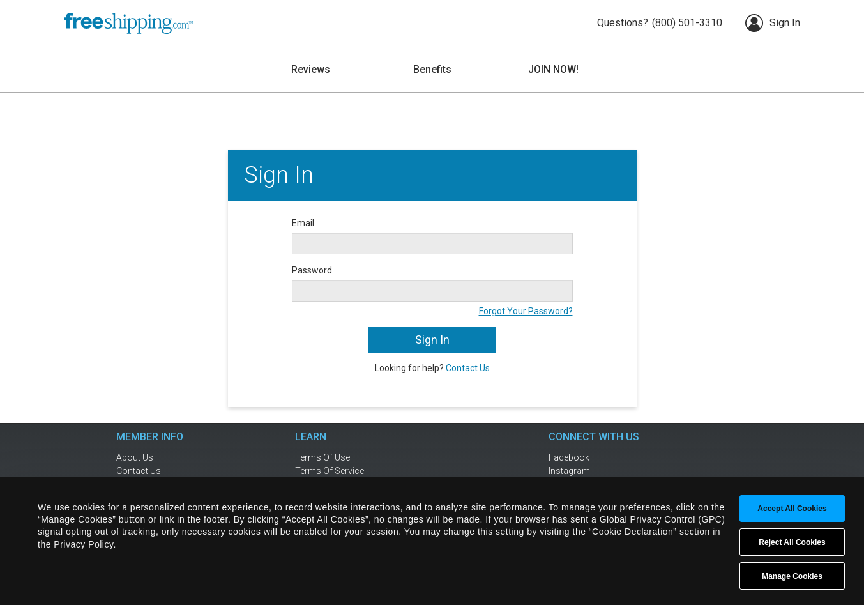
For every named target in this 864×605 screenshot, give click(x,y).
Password (312, 270)
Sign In (772, 23)
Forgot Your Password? (526, 311)
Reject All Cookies (792, 542)
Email (303, 223)
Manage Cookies (792, 576)
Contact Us (468, 368)
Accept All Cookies (791, 508)
